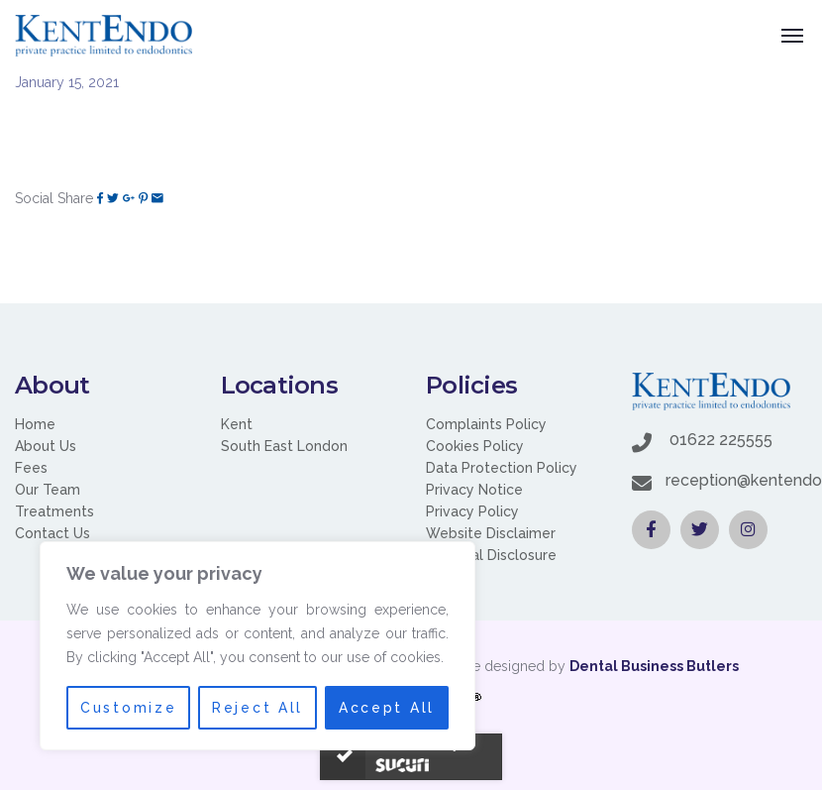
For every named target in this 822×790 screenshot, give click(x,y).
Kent (237, 424)
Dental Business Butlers (654, 666)
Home (35, 424)
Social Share (54, 198)
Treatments (54, 511)
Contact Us (52, 533)
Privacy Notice (474, 490)
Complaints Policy (486, 424)
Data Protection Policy (501, 468)
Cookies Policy (475, 446)
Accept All (387, 708)
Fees (31, 468)
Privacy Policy (472, 511)
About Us (45, 446)
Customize (127, 708)
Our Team (47, 490)
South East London (284, 446)
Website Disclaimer (491, 533)
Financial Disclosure (491, 555)
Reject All (258, 708)
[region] (257, 646)
